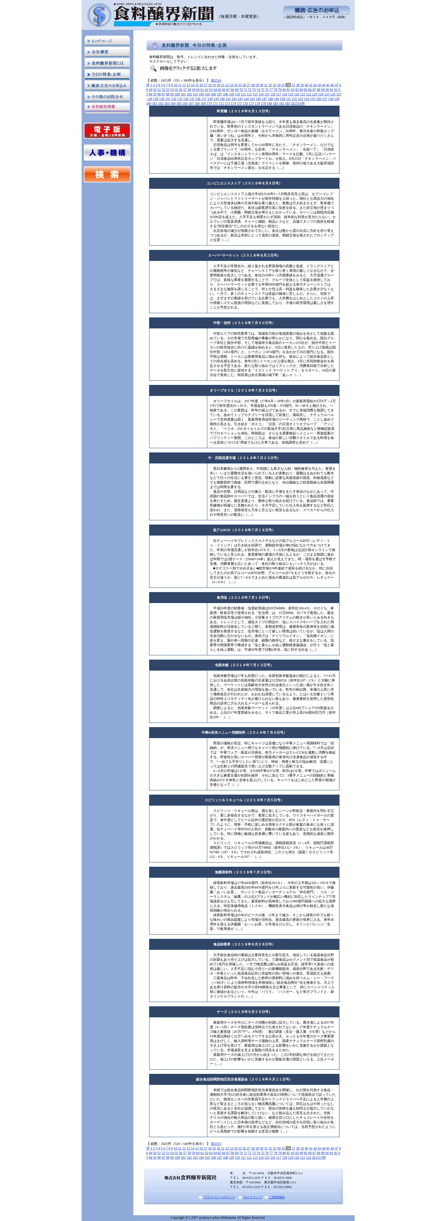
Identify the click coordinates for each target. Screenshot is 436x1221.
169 (203, 103)
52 (163, 90)
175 (239, 103)
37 (293, 85)
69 (237, 90)
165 (179, 103)
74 (258, 90)
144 (246, 99)
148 (270, 99)
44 (323, 85)
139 (216, 99)
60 (198, 90)
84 (301, 90)
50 (155, 90)
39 (302, 85)
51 (159, 90)
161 (155, 103)
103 (195, 94)
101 (183, 94)
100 (177, 94)
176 (245, 103)
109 (231, 94)
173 (227, 103)
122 (308, 94)
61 (202, 90)
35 (283, 85)
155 (312, 99)
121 (302, 94)
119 (290, 94)
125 (326, 94)
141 (228, 99)
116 (272, 94)
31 (266, 85)
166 (185, 103)
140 (222, 99)
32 (270, 85)
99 (172, 94)
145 (252, 99)
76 (267, 90)
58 (189, 90)
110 (237, 94)
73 (254, 90)
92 (336, 90)
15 (197, 85)
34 (279, 85)
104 (201, 94)
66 (224, 90)
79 (280, 90)
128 (149, 99)
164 (173, 103)
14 (192, 85)
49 (150, 90)
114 (261, 94)
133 (180, 99)
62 (206, 90)
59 (193, 90)
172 (221, 103)
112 (249, 94)
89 (323, 90)
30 (261, 85)
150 (282, 99)
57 (185, 90)
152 (294, 99)
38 (297, 85)
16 (201, 85)
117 (278, 94)
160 (148, 103)
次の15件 (319, 1157)
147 (264, 99)
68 (232, 90)
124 (320, 94)
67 (228, 90)
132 (173, 99)
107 (219, 94)
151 (288, 99)
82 (293, 90)
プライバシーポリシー (219, 1197)
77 (271, 90)
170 (209, 103)
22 (227, 85)
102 (189, 94)
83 (297, 90)
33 (274, 85)
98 (168, 94)
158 (330, 99)
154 (306, 99)
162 (161, 103)
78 (275, 90)
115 (267, 94)
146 (258, 99)
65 (219, 90)
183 (287, 103)
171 (215, 103)
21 (222, 85)
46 (332, 85)
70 (241, 90)
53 (168, 90)
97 (163, 94)
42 (315, 85)
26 (244, 85)
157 (324, 99)
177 (251, 103)
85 (306, 90)
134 (186, 99)
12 (184, 85)
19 (214, 85)
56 (181, 90)
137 (204, 99)
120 (296, 94)
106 (213, 94)
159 (336, 99)
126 (332, 94)
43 (319, 85)
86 (310, 90)
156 (318, 99)
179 (263, 103)
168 (197, 103)
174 (233, 103)
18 (210, 85)
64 (215, 90)
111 (243, 94)
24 (235, 85)
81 (288, 90)
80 (284, 90)
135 (192, 99)
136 (198, 99)
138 (210, 99)
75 (262, 90)
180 (269, 103)
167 (191, 103)
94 (150, 94)
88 (318, 90)
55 (176, 90)
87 (314, 90)
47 (336, 85)
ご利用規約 (277, 1197)
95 (155, 94)
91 (331, 90)
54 (172, 90)
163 (167, 103)
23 (231, 85)
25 (240, 85)
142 (234, 99)
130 (161, 99)
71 (245, 90)
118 (284, 94)
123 (314, 94)
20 (218, 85)
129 (155, 99)
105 (207, 94)
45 (328, 85)
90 (327, 90)
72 (249, 90)
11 (180, 85)
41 (310, 85)
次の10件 (298, 103)
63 (211, 90)
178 (257, 103)
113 (255, 94)
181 (275, 103)
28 (253, 85)
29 (257, 85)
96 (159, 94)
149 (276, 99)
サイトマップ (252, 1197)
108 (225, 94)
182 (281, 103)
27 (248, 85)
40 (306, 85)
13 (188, 85)
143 (240, 99)
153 (300, 99)
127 (338, 94)
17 (205, 85)
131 (167, 99)
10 (175, 85)
